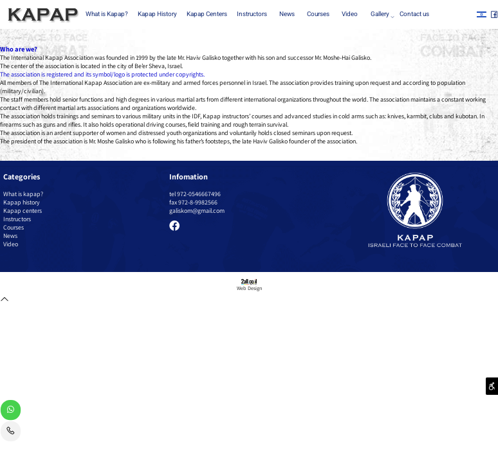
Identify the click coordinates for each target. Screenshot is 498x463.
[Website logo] (41, 15)
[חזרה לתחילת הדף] (4, 300)
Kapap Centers (207, 14)
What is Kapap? (107, 14)
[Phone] (11, 432)
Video (350, 14)
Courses (318, 14)
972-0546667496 (199, 194)
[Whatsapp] (11, 411)
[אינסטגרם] (481, 15)
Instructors (252, 14)
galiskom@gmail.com (197, 210)
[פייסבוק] (494, 14)
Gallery (382, 14)
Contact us (414, 14)
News (287, 14)
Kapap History (157, 14)
